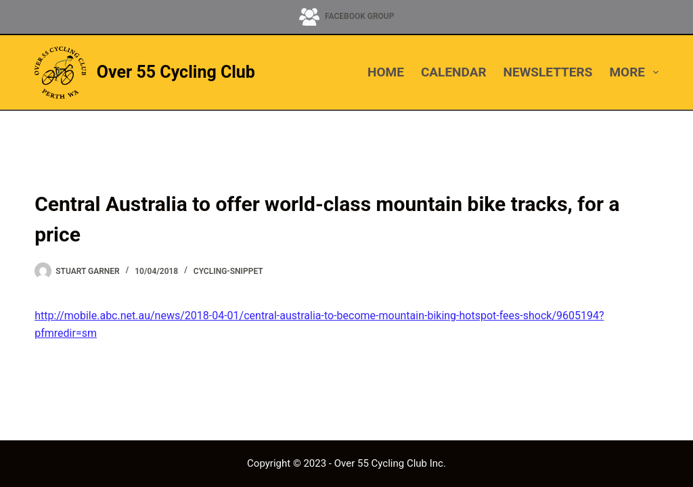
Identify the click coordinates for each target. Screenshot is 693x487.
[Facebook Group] (347, 17)
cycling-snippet (228, 271)
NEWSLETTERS (548, 72)
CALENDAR (454, 72)
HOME (385, 72)
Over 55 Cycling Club (176, 72)
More (633, 72)
